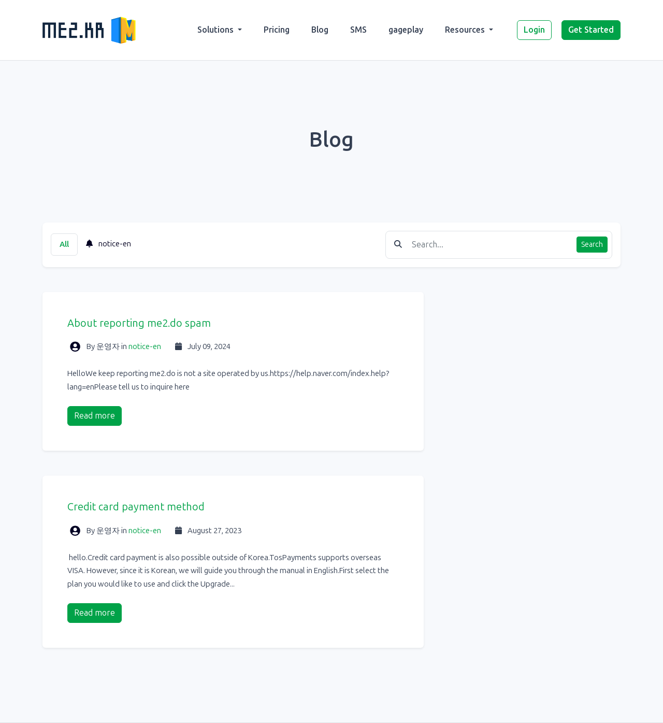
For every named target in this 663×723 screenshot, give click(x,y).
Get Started (591, 30)
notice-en (108, 243)
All (64, 244)
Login (534, 30)
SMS (358, 30)
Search (592, 244)
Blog (319, 30)
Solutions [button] (216, 30)
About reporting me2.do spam (139, 323)
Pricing (277, 30)
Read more (94, 416)
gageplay (405, 30)
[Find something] (491, 244)
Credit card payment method (136, 506)
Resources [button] (466, 30)
